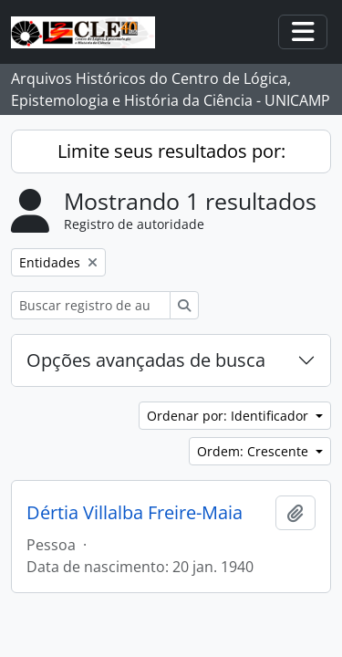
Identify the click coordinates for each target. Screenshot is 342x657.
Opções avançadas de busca (145, 360)
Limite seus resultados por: (171, 151)
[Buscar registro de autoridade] (91, 305)
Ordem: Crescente (254, 451)
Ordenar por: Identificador (229, 415)
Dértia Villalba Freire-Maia (134, 513)
